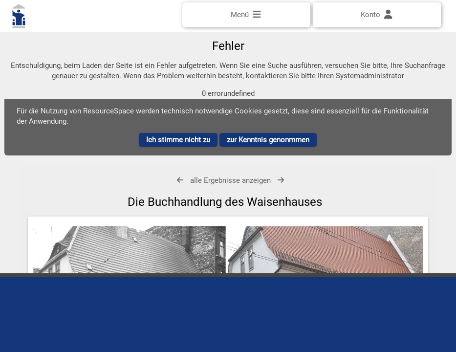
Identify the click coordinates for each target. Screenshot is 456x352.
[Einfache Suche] (228, 42)
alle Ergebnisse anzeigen (230, 190)
